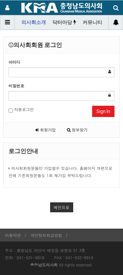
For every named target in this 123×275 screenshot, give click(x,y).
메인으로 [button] (62, 207)
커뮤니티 (92, 22)
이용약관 (13, 235)
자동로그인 (21, 109)
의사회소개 (33, 22)
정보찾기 (77, 129)
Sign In (103, 111)
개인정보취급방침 (46, 235)
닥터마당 (64, 22)
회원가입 (45, 129)
